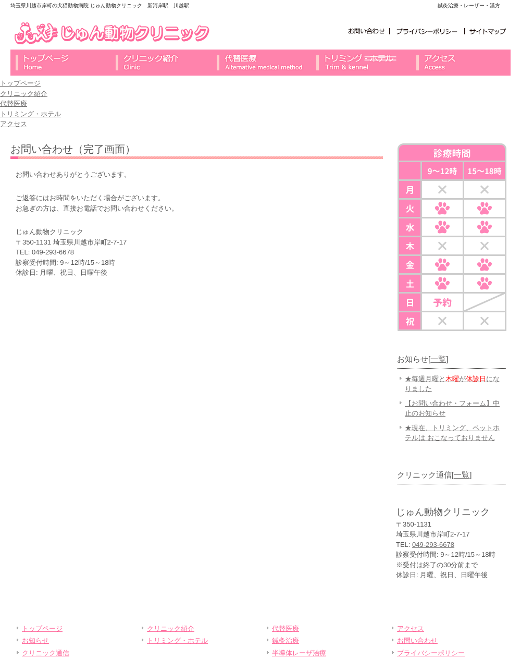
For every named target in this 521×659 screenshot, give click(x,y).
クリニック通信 (45, 653)
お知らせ (35, 640)
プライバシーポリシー (427, 31)
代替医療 (260, 62)
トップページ (60, 62)
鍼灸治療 (285, 640)
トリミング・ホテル (361, 62)
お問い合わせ (367, 31)
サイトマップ (488, 31)
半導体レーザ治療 (299, 653)
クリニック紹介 (160, 62)
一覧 (438, 359)
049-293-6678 (433, 544)
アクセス (461, 62)
